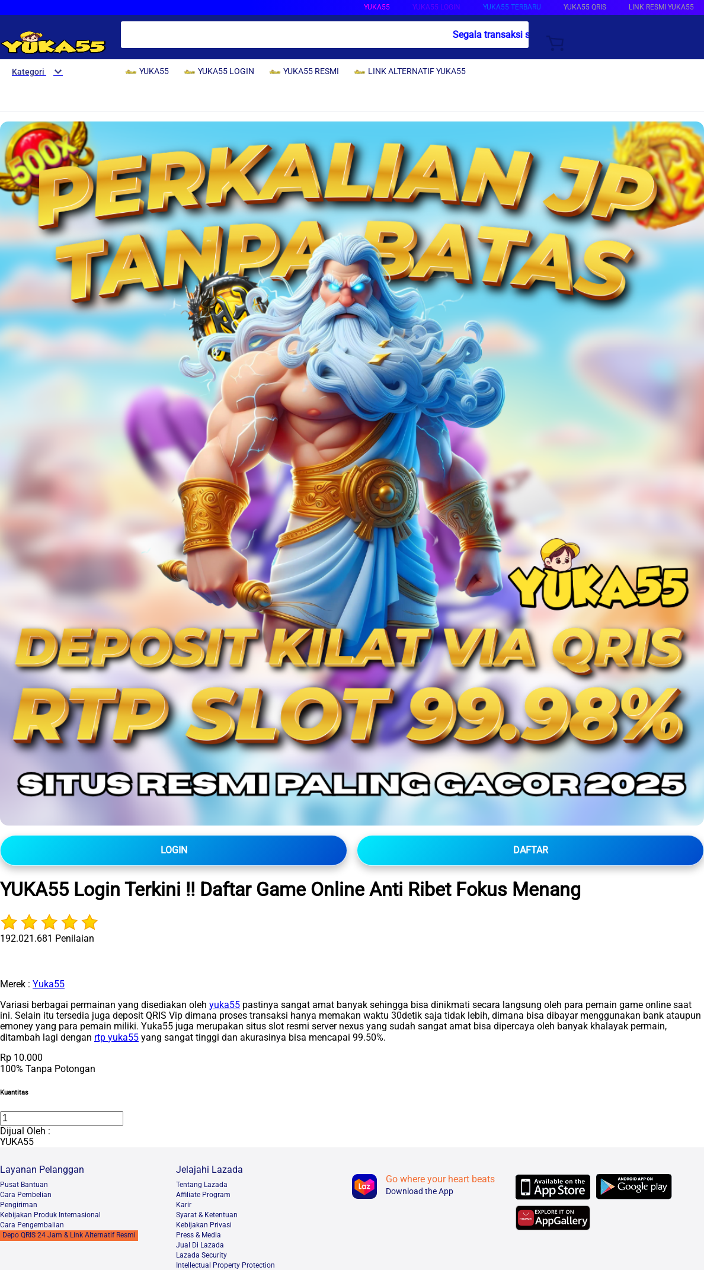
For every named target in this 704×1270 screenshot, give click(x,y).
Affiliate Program (203, 1195)
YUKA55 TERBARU (512, 7)
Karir (183, 1205)
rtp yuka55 (116, 1037)
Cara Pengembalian (32, 1225)
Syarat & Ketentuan (207, 1215)
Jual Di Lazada (200, 1245)
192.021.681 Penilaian (47, 938)
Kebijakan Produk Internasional (50, 1215)
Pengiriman (18, 1205)
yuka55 (224, 1004)
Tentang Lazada (202, 1185)
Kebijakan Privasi (204, 1225)
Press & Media (198, 1235)
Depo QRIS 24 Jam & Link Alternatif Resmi (69, 1235)
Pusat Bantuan (24, 1185)
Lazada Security (201, 1255)
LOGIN (174, 850)
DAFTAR (530, 850)
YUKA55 (377, 7)
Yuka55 (49, 984)
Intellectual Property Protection (225, 1265)
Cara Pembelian (26, 1195)
